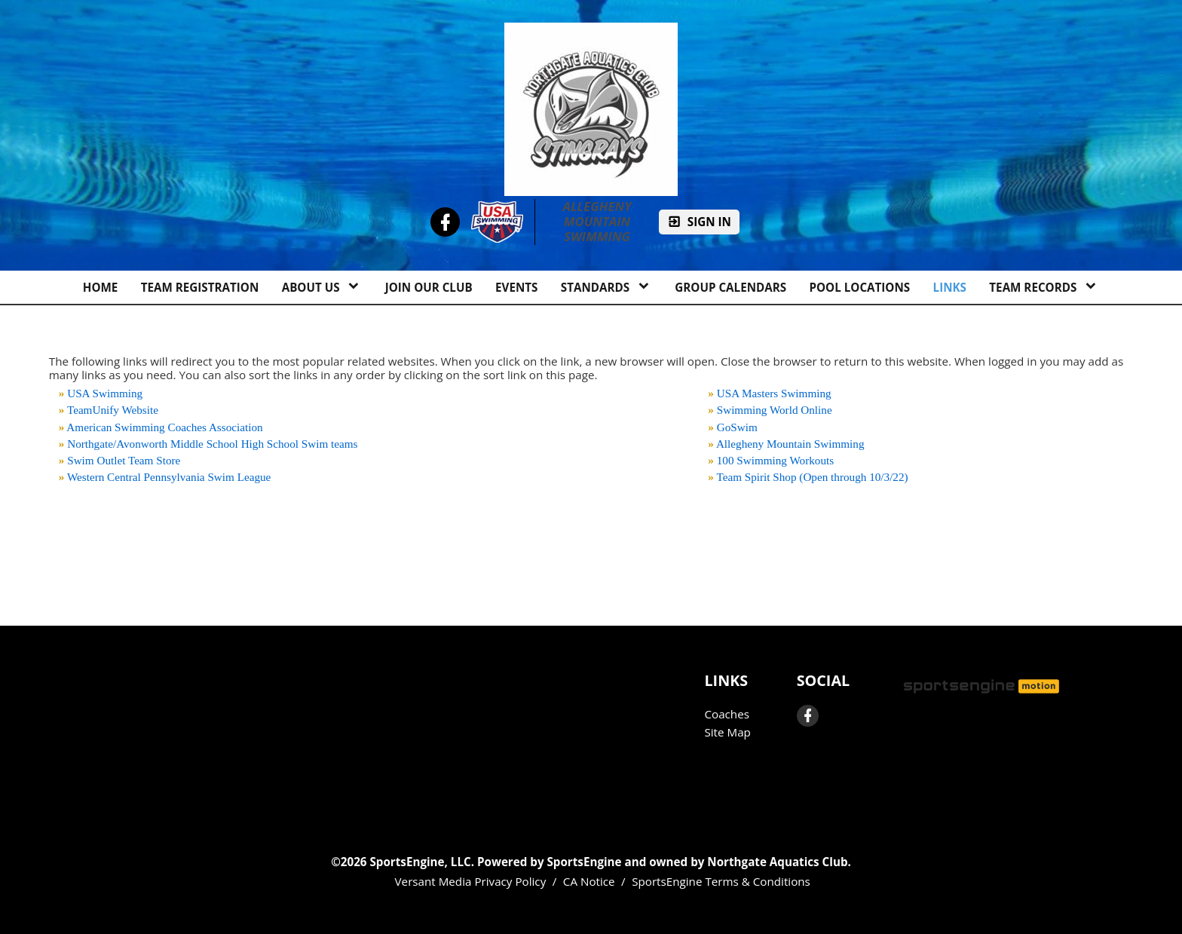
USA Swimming (104, 393)
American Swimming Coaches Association (164, 427)
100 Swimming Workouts (775, 460)
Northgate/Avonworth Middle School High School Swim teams (212, 443)
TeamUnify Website (112, 409)
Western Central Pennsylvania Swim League (169, 476)
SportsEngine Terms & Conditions (721, 881)
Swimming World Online (774, 409)
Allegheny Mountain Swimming (598, 221)
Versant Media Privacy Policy (471, 881)
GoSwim (737, 427)
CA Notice (589, 881)
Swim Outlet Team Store (123, 460)
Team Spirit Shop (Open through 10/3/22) (812, 476)
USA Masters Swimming (774, 393)
